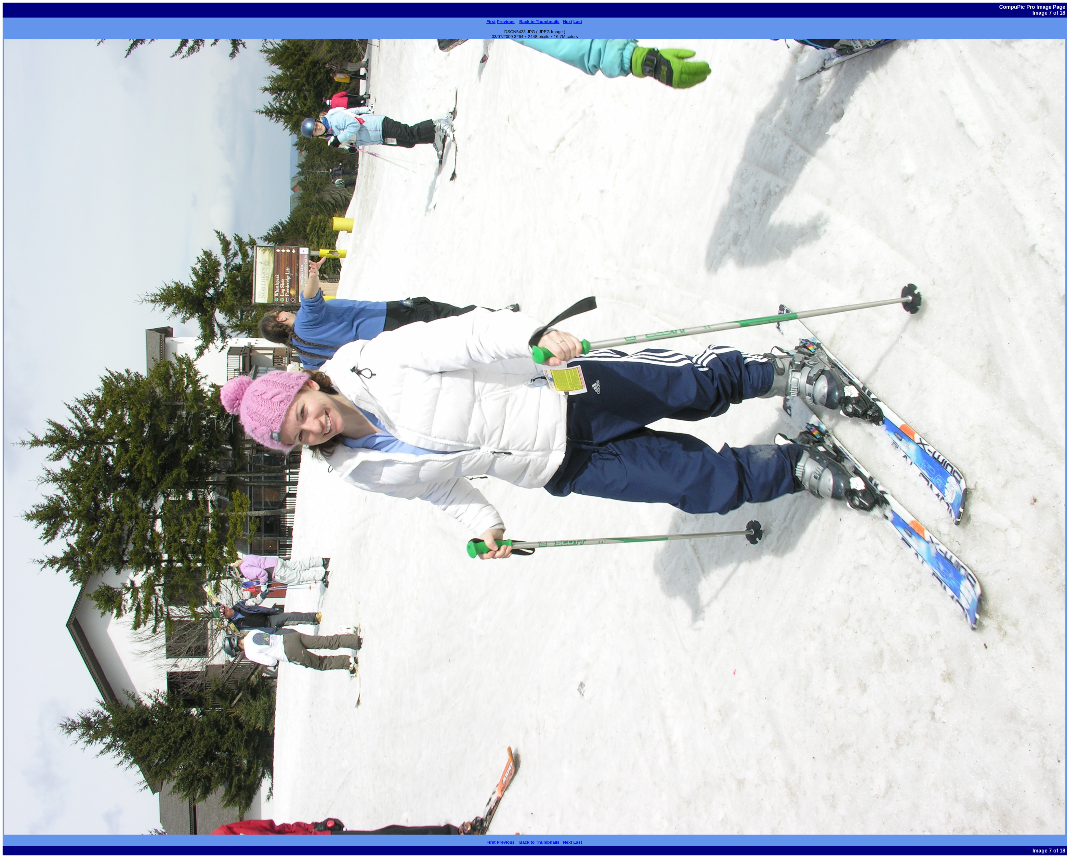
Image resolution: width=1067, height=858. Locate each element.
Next (567, 21)
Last (577, 21)
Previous (506, 21)
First (490, 21)
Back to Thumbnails (539, 21)
